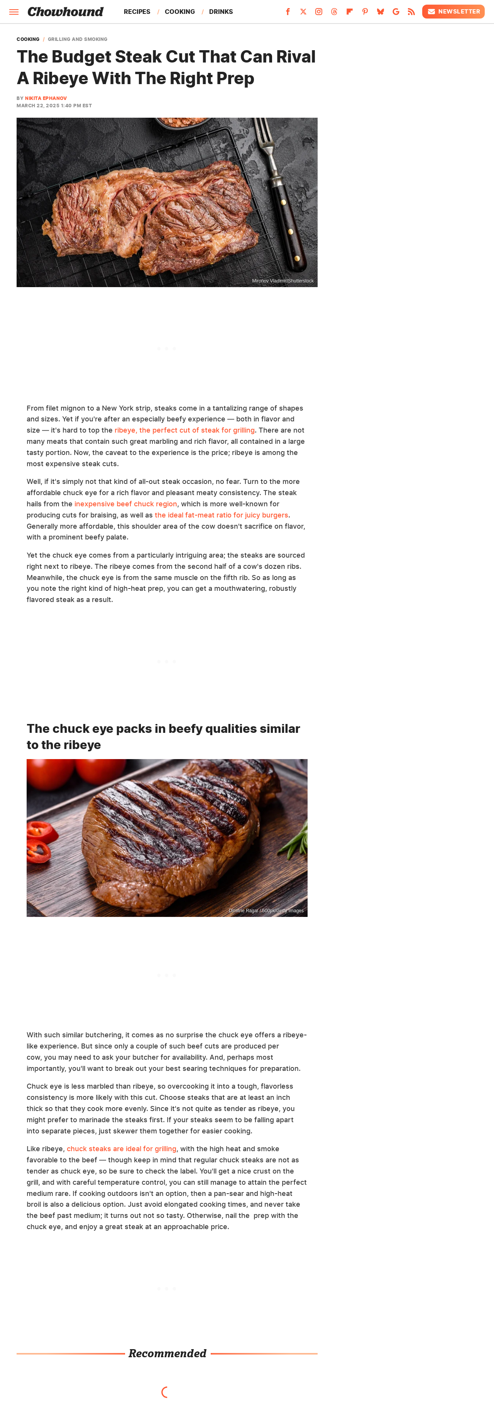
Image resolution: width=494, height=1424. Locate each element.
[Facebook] (288, 14)
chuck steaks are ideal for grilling (121, 1149)
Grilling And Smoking (78, 39)
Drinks (221, 11)
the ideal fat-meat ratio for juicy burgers (221, 515)
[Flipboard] (349, 14)
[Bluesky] (380, 14)
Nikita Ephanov (46, 98)
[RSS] (411, 14)
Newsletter (453, 11)
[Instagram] (318, 14)
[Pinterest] (365, 14)
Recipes (137, 11)
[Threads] (334, 14)
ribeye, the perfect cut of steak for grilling (185, 430)
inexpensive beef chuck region (125, 504)
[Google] (396, 14)
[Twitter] (303, 14)
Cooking (180, 11)
